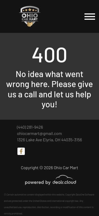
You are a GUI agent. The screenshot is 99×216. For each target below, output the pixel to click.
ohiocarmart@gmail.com (39, 133)
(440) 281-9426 (30, 126)
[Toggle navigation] (90, 16)
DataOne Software (85, 194)
